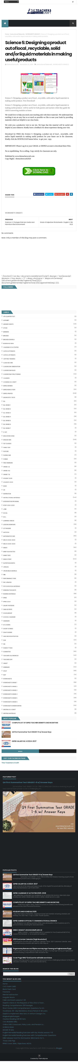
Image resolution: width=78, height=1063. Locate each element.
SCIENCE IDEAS (8, 1029)
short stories (8, 630)
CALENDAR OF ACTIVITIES (11, 349)
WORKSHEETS (7, 680)
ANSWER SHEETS (8, 326)
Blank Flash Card (9, 991)
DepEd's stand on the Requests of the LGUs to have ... (24, 1004)
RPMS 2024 (6, 603)
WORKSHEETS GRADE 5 (33, 34)
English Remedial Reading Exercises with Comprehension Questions (29, 1037)
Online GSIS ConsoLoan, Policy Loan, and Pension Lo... (23, 1026)
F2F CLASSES (7, 445)
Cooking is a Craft (9, 384)
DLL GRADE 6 (7, 426)
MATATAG (6, 534)
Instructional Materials (17, 34)
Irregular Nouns (9, 999)
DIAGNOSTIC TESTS (9, 399)
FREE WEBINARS (8, 465)
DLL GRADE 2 (7, 411)
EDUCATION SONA (8, 438)
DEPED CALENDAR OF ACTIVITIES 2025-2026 (29, 895)
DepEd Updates (8, 395)
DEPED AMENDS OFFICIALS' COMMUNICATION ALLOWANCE (35, 922)
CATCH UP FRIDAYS (9, 353)
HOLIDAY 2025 (7, 480)
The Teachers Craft (10, 764)
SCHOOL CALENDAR (9, 619)
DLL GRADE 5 (7, 422)
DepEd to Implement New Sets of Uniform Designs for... (24, 1015)
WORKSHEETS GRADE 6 (10, 703)
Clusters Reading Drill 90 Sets (14, 1021)
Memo (5, 549)
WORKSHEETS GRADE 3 (10, 692)
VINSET (5, 665)
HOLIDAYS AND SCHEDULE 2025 (24, 913)
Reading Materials (9, 596)
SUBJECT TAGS (7, 650)
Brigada (6, 337)
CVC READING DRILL (10, 1023)
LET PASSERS (7, 530)
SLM (4, 642)
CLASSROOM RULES (9, 372)
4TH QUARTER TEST (9, 318)
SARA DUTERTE (7, 611)
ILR (4, 492)
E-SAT (5, 434)
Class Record (8, 364)
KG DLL (5, 515)
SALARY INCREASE (8, 607)
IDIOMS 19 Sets (8, 1032)
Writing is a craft (9, 711)
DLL (4, 403)
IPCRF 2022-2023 (8, 507)
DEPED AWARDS (8, 388)
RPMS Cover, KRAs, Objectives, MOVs (17, 1045)
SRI (4, 646)
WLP (4, 676)
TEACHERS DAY (7, 661)
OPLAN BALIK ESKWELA (10, 572)
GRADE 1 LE (6, 468)
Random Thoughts (9, 592)
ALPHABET (6, 322)
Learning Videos (8, 522)
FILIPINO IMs (7, 457)
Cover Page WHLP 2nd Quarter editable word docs (32, 959)
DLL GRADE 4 (7, 418)
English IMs (7, 441)
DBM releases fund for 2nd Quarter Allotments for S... (24, 1040)
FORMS (5, 461)
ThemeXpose (43, 1060)
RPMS (5, 599)
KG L (4, 519)
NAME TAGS (6, 557)
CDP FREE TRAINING (9, 360)
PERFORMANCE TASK (9, 580)
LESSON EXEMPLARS (9, 526)
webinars (6, 669)
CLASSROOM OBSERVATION (11, 368)
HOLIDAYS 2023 (8, 484)
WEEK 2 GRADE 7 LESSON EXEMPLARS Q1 (27, 932)
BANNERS (6, 333)
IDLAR (5, 488)
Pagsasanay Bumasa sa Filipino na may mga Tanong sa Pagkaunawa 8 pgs (42, 950)
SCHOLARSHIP (7, 615)
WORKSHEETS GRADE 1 (10, 684)
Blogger (59, 1050)
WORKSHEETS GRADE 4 (10, 696)
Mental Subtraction (10, 996)
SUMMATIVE (7, 653)
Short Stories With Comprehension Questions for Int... (24, 1010)
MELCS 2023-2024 (9, 545)
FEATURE (6, 453)
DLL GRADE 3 (7, 414)
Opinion (6, 569)
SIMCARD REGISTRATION (10, 638)
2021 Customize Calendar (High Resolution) (30, 941)
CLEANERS (6, 380)
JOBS (4, 511)
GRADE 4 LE (6, 472)
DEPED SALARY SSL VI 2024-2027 (24, 743)
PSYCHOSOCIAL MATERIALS (11, 588)
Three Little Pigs (9, 1042)
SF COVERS (6, 626)
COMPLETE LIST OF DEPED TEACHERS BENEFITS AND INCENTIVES (35, 724)
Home (7, 34)
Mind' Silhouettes (9, 553)
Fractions (6, 994)
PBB (4, 576)
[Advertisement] (22, 215)
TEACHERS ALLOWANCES (10, 657)
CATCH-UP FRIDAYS (9, 357)
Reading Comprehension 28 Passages (18, 1007)
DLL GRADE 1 (6, 407)
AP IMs (5, 330)
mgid (20, 753)
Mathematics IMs (9, 538)
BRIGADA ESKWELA (8, 341)
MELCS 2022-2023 (9, 542)
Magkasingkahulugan (11, 1018)
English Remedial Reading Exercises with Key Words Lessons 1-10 (28, 1034)
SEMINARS (6, 623)
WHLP (5, 673)
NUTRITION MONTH (9, 565)
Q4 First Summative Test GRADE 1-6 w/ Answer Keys (31, 734)
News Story (7, 561)
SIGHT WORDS (7, 634)
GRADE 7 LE (6, 476)
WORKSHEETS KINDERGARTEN (12, 707)
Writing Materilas (9, 715)
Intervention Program (11, 503)
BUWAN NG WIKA (8, 345)
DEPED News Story (9, 391)
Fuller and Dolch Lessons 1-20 (14, 1002)
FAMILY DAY (6, 449)
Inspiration (7, 495)
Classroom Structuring (12, 376)
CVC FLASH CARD (9, 988)
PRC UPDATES (7, 584)
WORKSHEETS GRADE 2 (10, 688)
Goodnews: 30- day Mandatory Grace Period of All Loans (25, 1012)
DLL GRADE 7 (7, 430)
